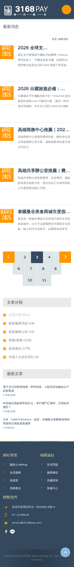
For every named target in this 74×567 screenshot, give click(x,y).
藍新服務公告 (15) (21, 332)
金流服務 (15, 472)
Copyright (10, 556)
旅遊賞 (14, 480)
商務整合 (15, 488)
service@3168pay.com (23, 522)
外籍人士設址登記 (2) (24, 357)
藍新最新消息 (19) (21, 323)
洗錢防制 (52, 480)
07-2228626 (17, 515)
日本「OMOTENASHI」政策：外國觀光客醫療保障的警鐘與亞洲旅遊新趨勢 (36, 421)
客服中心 (52, 488)
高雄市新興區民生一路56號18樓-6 (30, 507)
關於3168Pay (19, 464)
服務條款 (52, 472)
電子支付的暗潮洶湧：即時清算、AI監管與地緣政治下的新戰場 (36, 389)
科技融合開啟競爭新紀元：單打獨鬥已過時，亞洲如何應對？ (36, 405)
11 (44, 280)
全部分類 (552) (19, 315)
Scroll (65, 552)
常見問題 (52, 464)
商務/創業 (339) (20, 340)
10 (30, 280)
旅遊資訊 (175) (19, 348)
